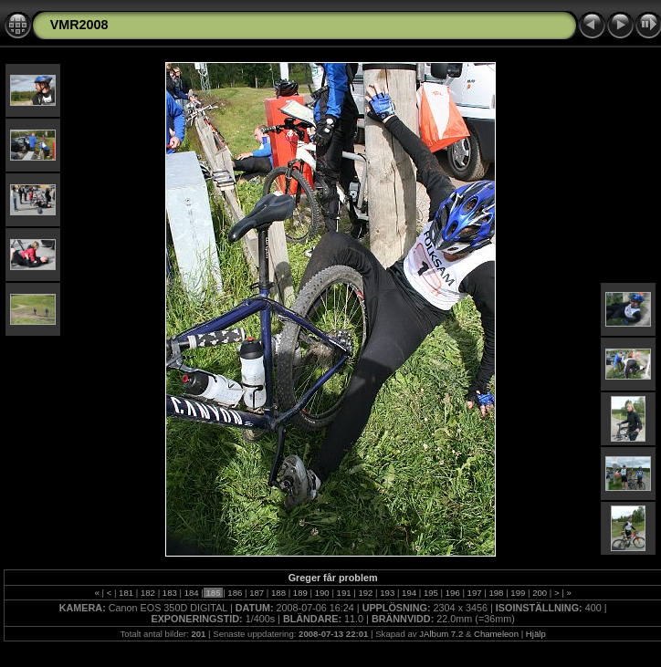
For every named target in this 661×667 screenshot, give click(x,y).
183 (169, 593)
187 (257, 593)
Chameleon (496, 634)
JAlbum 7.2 (441, 634)
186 (235, 593)
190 (321, 593)
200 (539, 593)
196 (452, 593)
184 (191, 593)
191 (343, 593)
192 (365, 593)
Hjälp (536, 634)
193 (387, 593)
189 (300, 593)
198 (496, 593)
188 (278, 593)
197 (474, 593)
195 (430, 593)
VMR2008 (79, 24)
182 (147, 593)
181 (125, 593)
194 (408, 593)
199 (518, 593)
